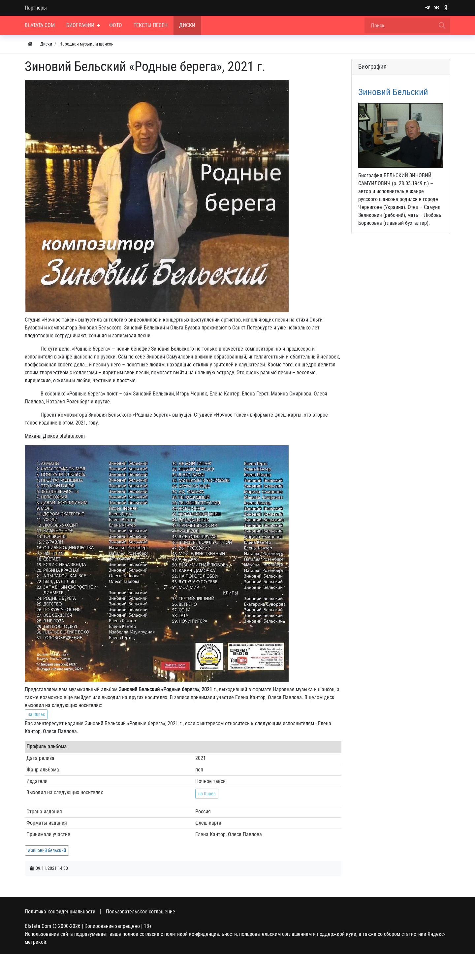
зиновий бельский (48, 850)
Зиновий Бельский (393, 92)
